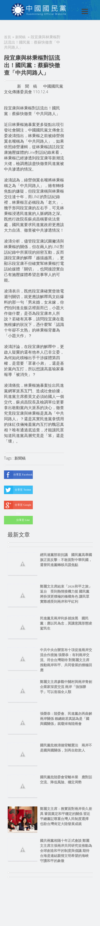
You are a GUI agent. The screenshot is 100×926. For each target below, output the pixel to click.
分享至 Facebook (18, 474)
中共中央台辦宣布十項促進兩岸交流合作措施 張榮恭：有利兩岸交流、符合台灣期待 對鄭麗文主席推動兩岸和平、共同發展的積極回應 (66, 660)
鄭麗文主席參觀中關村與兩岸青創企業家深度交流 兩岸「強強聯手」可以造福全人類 (66, 687)
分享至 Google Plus (17, 505)
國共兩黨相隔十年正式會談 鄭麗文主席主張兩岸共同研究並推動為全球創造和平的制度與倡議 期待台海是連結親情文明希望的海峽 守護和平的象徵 (66, 851)
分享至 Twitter (17, 490)
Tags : (9, 458)
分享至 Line (17, 520)
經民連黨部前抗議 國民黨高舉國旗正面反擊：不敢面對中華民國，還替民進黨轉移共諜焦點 (66, 560)
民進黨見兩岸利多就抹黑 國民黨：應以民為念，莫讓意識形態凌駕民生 (66, 623)
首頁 (7, 37)
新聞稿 (20, 37)
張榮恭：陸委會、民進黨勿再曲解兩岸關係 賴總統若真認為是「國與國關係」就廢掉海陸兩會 (66, 719)
